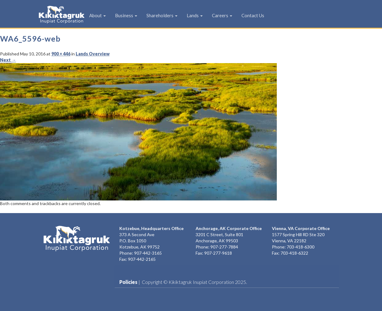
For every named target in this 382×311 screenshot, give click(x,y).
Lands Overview (92, 53)
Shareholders (161, 15)
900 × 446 (60, 53)
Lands (195, 15)
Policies (128, 282)
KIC (52, 14)
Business (126, 15)
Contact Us (252, 15)
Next (8, 60)
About (97, 15)
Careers (222, 15)
